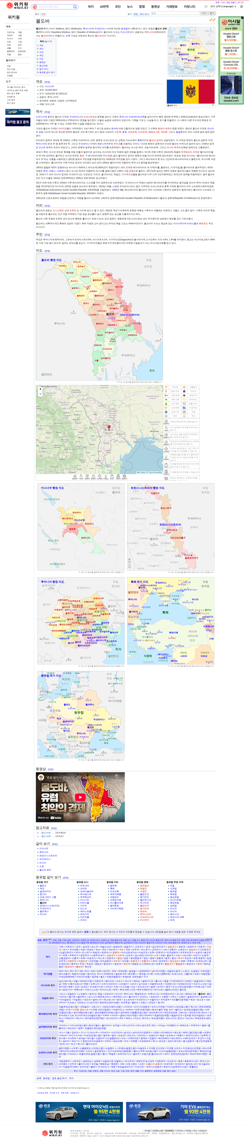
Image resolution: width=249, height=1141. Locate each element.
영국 (45, 171)
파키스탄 (158, 989)
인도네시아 (143, 987)
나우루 (74, 1048)
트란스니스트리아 (48, 855)
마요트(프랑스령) (92, 1035)
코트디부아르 (174, 1041)
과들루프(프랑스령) (68, 1007)
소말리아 (100, 1038)
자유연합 (93, 961)
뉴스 (130, 7)
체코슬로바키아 (125, 1067)
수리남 (161, 1025)
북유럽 (173, 894)
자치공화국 (105, 961)
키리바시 (72, 1054)
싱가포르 (142, 984)
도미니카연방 (158, 1007)
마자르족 (142, 132)
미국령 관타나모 (80, 1009)
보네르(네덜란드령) (193, 1009)
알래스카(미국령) (128, 1015)
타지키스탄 (105, 989)
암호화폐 (22, 51)
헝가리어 (144, 908)
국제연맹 (122, 971)
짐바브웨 (117, 1041)
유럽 (41, 132)
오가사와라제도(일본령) (119, 1051)
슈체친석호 (115, 900)
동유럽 (124, 28)
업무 (20, 45)
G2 (66, 971)
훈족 (124, 132)
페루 (80, 1028)
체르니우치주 (104, 143)
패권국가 (190, 964)
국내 (97, 949)
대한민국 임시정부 (145, 1061)
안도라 (87, 999)
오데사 (83, 920)
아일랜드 (77, 999)
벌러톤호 (114, 905)
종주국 (74, 964)
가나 (61, 1032)
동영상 (155, 7)
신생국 (205, 955)
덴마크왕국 (64, 974)
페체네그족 (153, 132)
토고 (73, 1044)
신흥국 (75, 958)
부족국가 (73, 955)
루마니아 (87, 28)
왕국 (167, 958)
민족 (68, 35)
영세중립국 (135, 958)
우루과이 (195, 1025)
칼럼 (142, 7)
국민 (104, 949)
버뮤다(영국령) (142, 1009)
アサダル (179, 1131)
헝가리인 (144, 897)
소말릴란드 (112, 1038)
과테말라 (84, 1007)
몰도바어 (45, 35)
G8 (81, 971)
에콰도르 (184, 1025)
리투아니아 (153, 994)
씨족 (83, 958)
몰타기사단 (83, 1064)
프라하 (83, 888)
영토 (146, 958)
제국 (154, 961)
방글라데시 (199, 981)
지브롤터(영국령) (179, 999)
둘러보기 (10, 60)
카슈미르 (139, 1067)
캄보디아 (67, 989)
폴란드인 (144, 894)
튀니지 (80, 1044)
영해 (152, 958)
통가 (105, 1054)
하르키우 (84, 914)
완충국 (159, 958)
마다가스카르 (75, 1035)
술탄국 (170, 955)
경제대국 (117, 946)
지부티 (107, 1041)
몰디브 (158, 981)
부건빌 (94, 1064)
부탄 (65, 984)
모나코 (179, 994)
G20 (99, 971)
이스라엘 (124, 987)
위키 (91, 7)
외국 (180, 958)
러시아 (42, 862)
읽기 (130, 14)
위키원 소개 (54, 1093)
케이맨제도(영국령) (94, 1018)
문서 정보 (11, 103)
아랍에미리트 (156, 984)
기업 (20, 42)
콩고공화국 (188, 1041)
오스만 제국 (44, 147)
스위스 (173, 997)
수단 (123, 1038)
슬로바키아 (45, 891)
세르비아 (154, 997)
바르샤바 (84, 885)
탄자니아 (64, 1044)
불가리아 (133, 997)
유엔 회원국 (199, 958)
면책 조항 (64, 1093)
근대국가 (156, 949)
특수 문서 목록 (13, 93)
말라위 (106, 1035)
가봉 (67, 1032)
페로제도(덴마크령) (109, 1002)
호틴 (82, 155)
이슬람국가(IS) (70, 1067)
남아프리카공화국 (141, 1032)
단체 (9, 45)
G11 (87, 971)
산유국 (121, 955)
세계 (20, 38)
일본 (153, 987)
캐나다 (79, 1018)
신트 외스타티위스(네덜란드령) (85, 1015)
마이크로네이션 (129, 952)
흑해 (139, 140)
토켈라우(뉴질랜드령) (90, 1054)
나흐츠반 (76, 1061)
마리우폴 (84, 917)
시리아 (133, 984)
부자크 (117, 143)
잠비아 (66, 1041)
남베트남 (87, 1061)
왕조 (174, 958)
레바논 (137, 981)
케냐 (154, 1041)
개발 (20, 32)
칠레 (204, 1025)
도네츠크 (171, 1061)
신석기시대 (41, 116)
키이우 (83, 905)
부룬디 (180, 1035)
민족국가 (160, 952)
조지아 (160, 987)
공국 (148, 946)
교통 (20, 35)
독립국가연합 (78, 974)
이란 (116, 987)
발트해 (113, 885)
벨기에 (72, 997)
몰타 (209, 994)
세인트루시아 (155, 1012)
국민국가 (112, 949)
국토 (128, 949)
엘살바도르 (176, 1015)
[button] (209, 939)
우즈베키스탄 (96, 987)
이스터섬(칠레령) (167, 1051)
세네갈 (81, 1038)
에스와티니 (176, 1038)
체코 (42, 888)
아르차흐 (168, 1064)
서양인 (143, 891)
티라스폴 (191, 223)
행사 (169, 1071)
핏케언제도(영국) (179, 1054)
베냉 (162, 1035)
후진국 (88, 966)
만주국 (73, 1064)
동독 (180, 1061)
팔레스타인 (171, 989)
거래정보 (172, 7)
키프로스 (71, 1002)
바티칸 (63, 997)
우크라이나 (100, 28)
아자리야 (179, 1064)
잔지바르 (84, 1067)
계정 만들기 (231, 2)
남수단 (127, 1032)
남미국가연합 (158, 971)
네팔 (75, 981)
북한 (86, 984)
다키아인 (62, 128)
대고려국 (129, 1061)
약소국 (101, 958)
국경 (82, 949)
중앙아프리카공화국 (93, 1041)
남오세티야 (65, 981)
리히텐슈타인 (167, 994)
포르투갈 (125, 1002)
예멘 (70, 987)
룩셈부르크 (140, 994)
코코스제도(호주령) (187, 1051)
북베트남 (104, 1064)
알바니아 (97, 999)
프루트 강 (74, 210)
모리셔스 (131, 1035)
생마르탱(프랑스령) (83, 1012)
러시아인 (144, 902)
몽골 (166, 981)
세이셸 (90, 1038)
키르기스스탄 (91, 989)
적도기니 (76, 1041)
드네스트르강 (90, 116)
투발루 (112, 1054)
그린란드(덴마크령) (111, 1007)
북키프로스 (75, 984)
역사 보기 (144, 14)
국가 (66, 932)
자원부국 (71, 961)
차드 (126, 1041)
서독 (122, 1064)
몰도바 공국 (155, 140)
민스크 (83, 908)
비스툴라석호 (116, 902)
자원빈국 (82, 961)
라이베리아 (166, 1032)
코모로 (162, 1041)
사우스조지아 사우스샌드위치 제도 (138, 1025)
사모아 (89, 1051)
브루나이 (95, 984)
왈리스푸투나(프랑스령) (145, 1051)
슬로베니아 (206, 997)
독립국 (96, 952)
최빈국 (126, 964)
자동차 (10, 35)
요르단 (84, 987)
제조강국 (174, 961)
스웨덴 (164, 997)
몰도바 (45, 832)
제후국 (190, 961)
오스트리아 (129, 999)
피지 (166, 1054)
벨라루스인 (145, 900)
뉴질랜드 (109, 1048)
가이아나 (63, 1025)
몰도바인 (99, 35)
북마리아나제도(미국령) (72, 1051)
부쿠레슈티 (85, 897)
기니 (82, 1032)
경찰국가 (128, 946)
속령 (162, 955)
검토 (86, 932)
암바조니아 (191, 1064)
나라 (165, 949)
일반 (20, 54)
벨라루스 (44, 911)
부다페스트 (85, 894)
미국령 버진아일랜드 (101, 1009)
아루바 (106, 1015)
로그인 (241, 2)
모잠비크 (153, 1035)
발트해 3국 (120, 974)
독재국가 (105, 952)
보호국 (198, 952)
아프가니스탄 (200, 984)
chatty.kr (202, 1131)
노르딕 (185, 971)
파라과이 (71, 1028)
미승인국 (143, 952)
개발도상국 (105, 946)
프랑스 (52, 171)
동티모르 (109, 981)
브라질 (116, 1025)
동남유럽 (174, 897)
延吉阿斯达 (169, 1131)
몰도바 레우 (45, 870)
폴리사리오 (91, 1044)
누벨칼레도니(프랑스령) (91, 1048)
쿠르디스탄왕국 (154, 1067)
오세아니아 (44, 1052)
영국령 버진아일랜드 (194, 1015)
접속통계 (235, 1133)
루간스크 (204, 1061)
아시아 (10, 38)
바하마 (129, 1009)
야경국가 (91, 958)
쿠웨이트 (78, 989)
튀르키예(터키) (144, 989)
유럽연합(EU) (113, 977)
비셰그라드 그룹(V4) (182, 974)
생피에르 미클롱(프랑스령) (133, 1012)
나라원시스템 (157, 1131)
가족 (61, 946)
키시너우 (124, 32)
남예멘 (97, 1061)
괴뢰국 (201, 946)
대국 (77, 952)
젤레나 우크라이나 (100, 1067)
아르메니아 (170, 984)
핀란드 (152, 1002)
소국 (156, 955)
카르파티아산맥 (136, 116)
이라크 (108, 987)
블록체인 (11, 51)
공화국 (181, 946)
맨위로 (242, 1133)
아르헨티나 (172, 1025)
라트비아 (108, 994)
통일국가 (169, 964)
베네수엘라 (94, 1025)
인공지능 (11, 32)
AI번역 (104, 7)
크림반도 (114, 897)
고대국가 (139, 946)
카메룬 (134, 1041)
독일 (100, 994)
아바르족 (132, 132)
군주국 (135, 949)
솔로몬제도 (100, 1051)
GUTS (106, 971)
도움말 (10, 75)
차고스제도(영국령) (182, 987)
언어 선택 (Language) (221, 6)
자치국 (116, 961)
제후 (183, 961)
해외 (199, 964)
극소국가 (145, 949)
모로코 (121, 1035)
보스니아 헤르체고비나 (99, 997)
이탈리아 (154, 999)
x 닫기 (242, 18)
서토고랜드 (131, 1064)
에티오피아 (189, 1038)
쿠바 (121, 1018)
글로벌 (132, 971)
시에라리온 (133, 1038)
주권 (82, 964)
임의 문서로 (12, 72)
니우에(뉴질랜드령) (126, 1048)
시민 (177, 955)
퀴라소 (129, 1018)
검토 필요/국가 (59, 1078)
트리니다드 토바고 (175, 1018)
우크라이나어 (146, 917)
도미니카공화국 (142, 1007)
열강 (120, 958)
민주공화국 (172, 952)
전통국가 (145, 961)
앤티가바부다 (145, 1015)
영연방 (95, 977)
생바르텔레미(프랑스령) (106, 1012)
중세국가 (108, 964)
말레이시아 (147, 981)
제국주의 (163, 961)
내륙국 (172, 949)
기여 (223, 2)
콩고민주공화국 (204, 1041)
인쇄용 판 (11, 97)
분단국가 (84, 955)
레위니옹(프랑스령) (192, 1032)
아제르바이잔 (184, 984)
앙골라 (152, 1038)
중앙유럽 (174, 902)
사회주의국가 (97, 955)
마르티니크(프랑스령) (177, 1007)
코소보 (200, 999)
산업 (9, 42)
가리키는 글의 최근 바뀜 (17, 90)
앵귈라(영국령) (161, 1015)
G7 (76, 971)
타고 (195, 1131)
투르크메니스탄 (127, 989)
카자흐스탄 (199, 987)
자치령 (125, 961)
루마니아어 (150, 32)
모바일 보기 (74, 1093)
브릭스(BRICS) (162, 974)
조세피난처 (201, 961)
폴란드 (43, 885)
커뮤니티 (189, 7)
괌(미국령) (64, 1048)
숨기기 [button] (48, 41)
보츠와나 (170, 1035)
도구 (8, 81)
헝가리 (43, 894)
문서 (37, 14)
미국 (68, 1009)
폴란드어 (144, 905)
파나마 (189, 1018)
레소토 (177, 1032)
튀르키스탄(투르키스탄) (175, 1067)
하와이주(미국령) (198, 1054)
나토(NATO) (144, 971)
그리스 (62, 994)
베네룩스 (132, 974)
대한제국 (160, 1061)
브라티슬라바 (87, 891)
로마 (113, 128)
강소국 (94, 946)
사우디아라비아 (109, 984)
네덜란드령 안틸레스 (112, 1061)
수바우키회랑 (116, 908)
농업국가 (193, 949)
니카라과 (127, 1007)
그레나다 (95, 1007)
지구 (146, 977)
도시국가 (86, 952)
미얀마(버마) (177, 981)
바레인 (188, 981)
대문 (8, 26)
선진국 (129, 955)
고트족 (117, 132)
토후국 (159, 964)
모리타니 (142, 1035)
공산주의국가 (158, 946)
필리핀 (183, 989)
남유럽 (173, 905)
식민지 (196, 955)
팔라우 (136, 1054)
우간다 (201, 1038)
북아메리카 (44, 1014)
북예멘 (114, 1064)
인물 (9, 54)
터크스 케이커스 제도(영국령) (149, 1018)
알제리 (144, 1038)
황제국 (79, 966)
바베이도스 (118, 1009)
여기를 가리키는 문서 (16, 87)
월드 (102, 977)
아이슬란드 (65, 999)
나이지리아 (116, 1032)
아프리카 (44, 1038)
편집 (136, 14)
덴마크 (92, 994)
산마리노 (143, 997)
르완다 (207, 1032)
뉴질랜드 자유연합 (200, 971)
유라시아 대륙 (177, 917)
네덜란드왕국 (173, 971)
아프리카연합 (83, 977)
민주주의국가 (186, 952)
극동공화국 (64, 1061)
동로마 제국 (164, 128)
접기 (209, 939)
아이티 (114, 1015)
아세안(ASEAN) (66, 977)
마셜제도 (142, 1048)
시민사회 (186, 955)
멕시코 (193, 1007)
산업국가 (111, 955)
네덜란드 (71, 994)
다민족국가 (205, 949)
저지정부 (165, 999)
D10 (61, 971)
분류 (39, 1078)
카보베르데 (144, 1041)
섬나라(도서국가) (143, 955)
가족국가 (69, 946)
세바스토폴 (85, 911)
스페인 (182, 997)
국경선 (90, 949)
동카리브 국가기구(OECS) (100, 974)
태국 (115, 989)
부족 (65, 955)
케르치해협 (115, 894)
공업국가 (172, 946)
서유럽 (173, 888)
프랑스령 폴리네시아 (152, 1054)
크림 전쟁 (129, 171)
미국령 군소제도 (157, 1048)
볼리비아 (106, 1025)
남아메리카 (44, 1027)
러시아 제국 (172, 147)
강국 (78, 946)
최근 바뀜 (11, 69)
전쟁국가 (135, 961)
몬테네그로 (190, 994)
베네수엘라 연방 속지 (162, 1009)
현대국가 (69, 966)
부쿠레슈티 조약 (189, 152)
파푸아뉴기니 (124, 1054)
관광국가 (191, 946)
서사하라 (71, 1038)
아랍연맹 (205, 974)
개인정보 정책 (42, 1093)
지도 (20, 48)
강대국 (86, 946)
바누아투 (207, 1048)
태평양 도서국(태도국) (143, 964)
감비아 (75, 1032)
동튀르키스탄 (191, 1061)
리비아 (63, 1035)
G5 (71, 971)
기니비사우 (92, 1032)
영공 (126, 958)
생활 (9, 48)
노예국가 (182, 949)
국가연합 (73, 949)
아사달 (147, 1131)
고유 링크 (11, 100)
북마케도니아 (120, 997)
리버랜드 (63, 1064)
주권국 (89, 964)
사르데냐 (61, 171)
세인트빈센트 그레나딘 (175, 1012)
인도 (133, 987)
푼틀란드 (193, 1067)
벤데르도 (203, 223)
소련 (114, 186)
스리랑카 (123, 984)
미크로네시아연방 (192, 1048)
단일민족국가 (66, 952)
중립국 (98, 964)
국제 (114, 971)
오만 (77, 987)
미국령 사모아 (174, 1048)
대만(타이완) (86, 981)
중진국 (117, 964)
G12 (93, 971)
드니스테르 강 (60, 210)
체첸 (113, 1067)
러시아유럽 (175, 900)
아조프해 (114, 891)
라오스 (119, 981)
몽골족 (179, 132)
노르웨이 (82, 994)
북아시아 (174, 914)
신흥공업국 (64, 958)
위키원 (188, 1131)
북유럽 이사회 (146, 974)
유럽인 (143, 888)
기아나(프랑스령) (78, 1025)
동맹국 (115, 952)
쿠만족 (164, 132)
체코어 (143, 911)
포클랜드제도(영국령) (95, 1028)
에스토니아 (109, 999)
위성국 (188, 958)
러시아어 (144, 920)
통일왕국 (180, 964)
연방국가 (111, 958)
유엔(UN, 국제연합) (132, 977)
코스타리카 (111, 1018)
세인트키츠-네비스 (198, 1012)
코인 (118, 7)
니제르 (155, 1032)
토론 (217, 2)
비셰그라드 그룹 (48, 897)
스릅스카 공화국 (154, 1064)
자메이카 (69, 1018)
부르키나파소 (192, 1035)
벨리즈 (178, 1009)
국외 (121, 949)
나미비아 (104, 1032)
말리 (114, 1035)
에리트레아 (163, 1038)
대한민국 (98, 981)
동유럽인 (144, 885)
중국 (168, 987)
